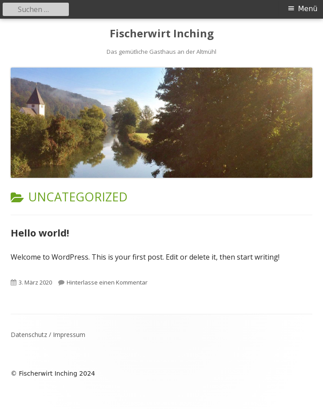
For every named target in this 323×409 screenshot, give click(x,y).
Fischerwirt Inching (162, 33)
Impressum (69, 334)
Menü (308, 8)
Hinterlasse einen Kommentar (107, 282)
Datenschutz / (32, 334)
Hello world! (40, 232)
